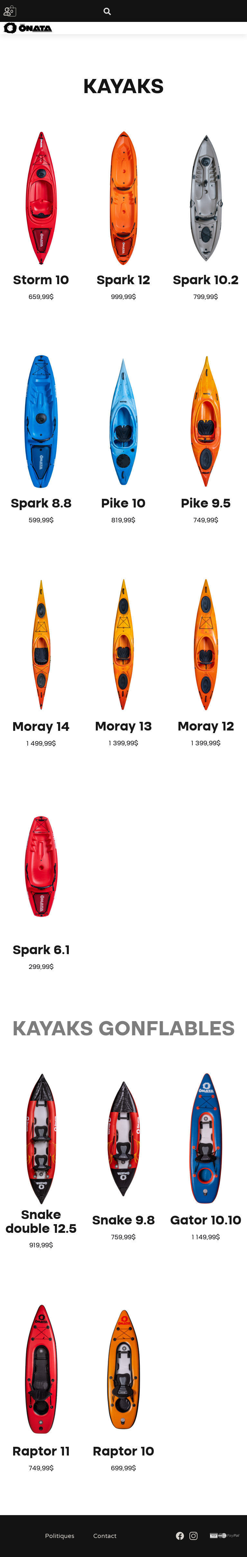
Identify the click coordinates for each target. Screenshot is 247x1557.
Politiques (59, 1536)
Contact (104, 1536)
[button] (116, 28)
